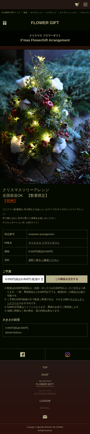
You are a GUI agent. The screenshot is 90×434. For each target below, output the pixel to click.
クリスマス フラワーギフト (45, 35)
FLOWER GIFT (45, 22)
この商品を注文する (66, 279)
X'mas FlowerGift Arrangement (45, 40)
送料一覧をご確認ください (43, 260)
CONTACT (45, 416)
